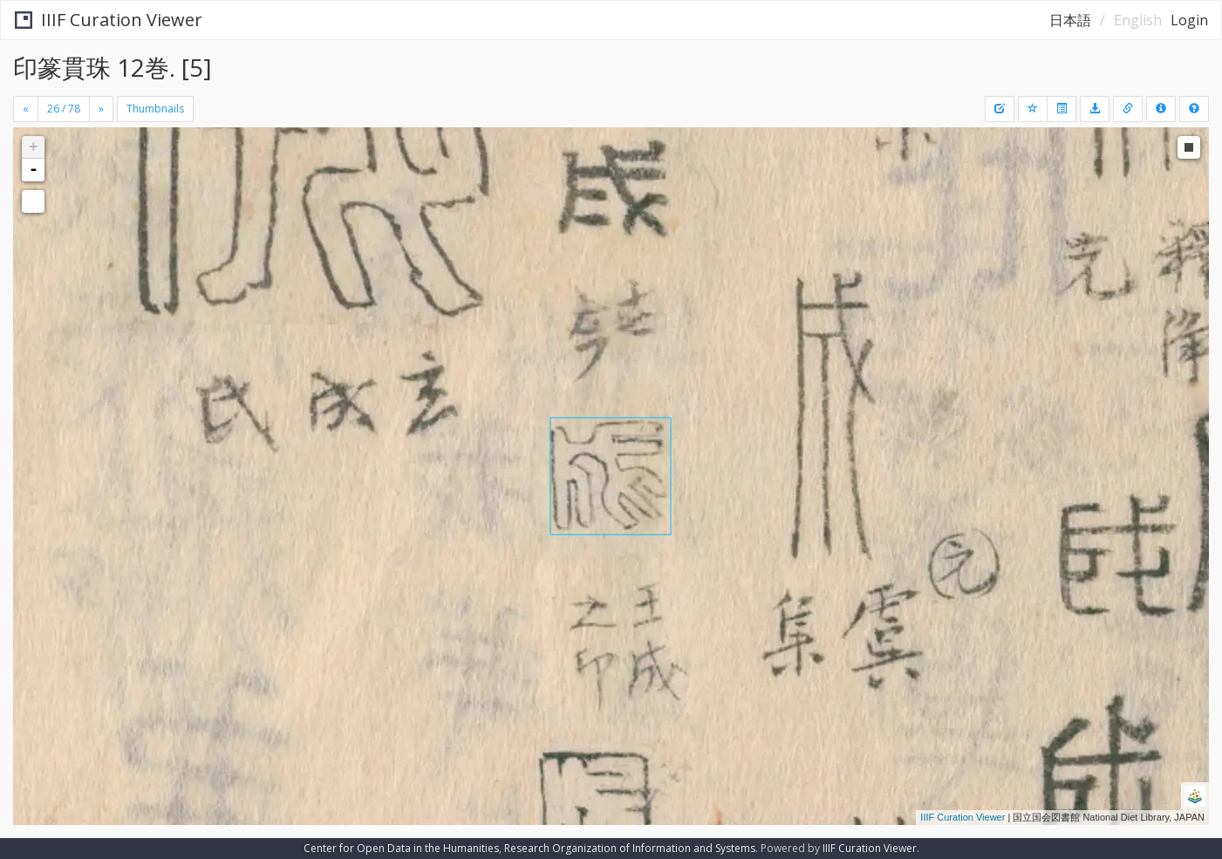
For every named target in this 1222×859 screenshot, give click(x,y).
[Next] (101, 109)
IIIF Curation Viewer (108, 19)
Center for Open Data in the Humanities (401, 848)
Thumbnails (155, 108)
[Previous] (25, 109)
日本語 (1070, 20)
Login (1189, 20)
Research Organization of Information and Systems (629, 848)
